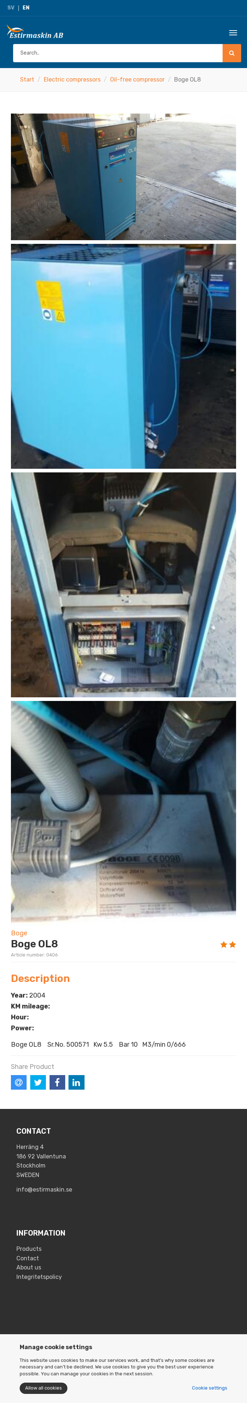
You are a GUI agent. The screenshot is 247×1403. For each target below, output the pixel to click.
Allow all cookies (43, 1388)
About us (28, 1267)
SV (11, 8)
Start (27, 79)
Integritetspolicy (39, 1276)
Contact (27, 1258)
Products (29, 1248)
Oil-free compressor (137, 79)
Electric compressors (72, 79)
